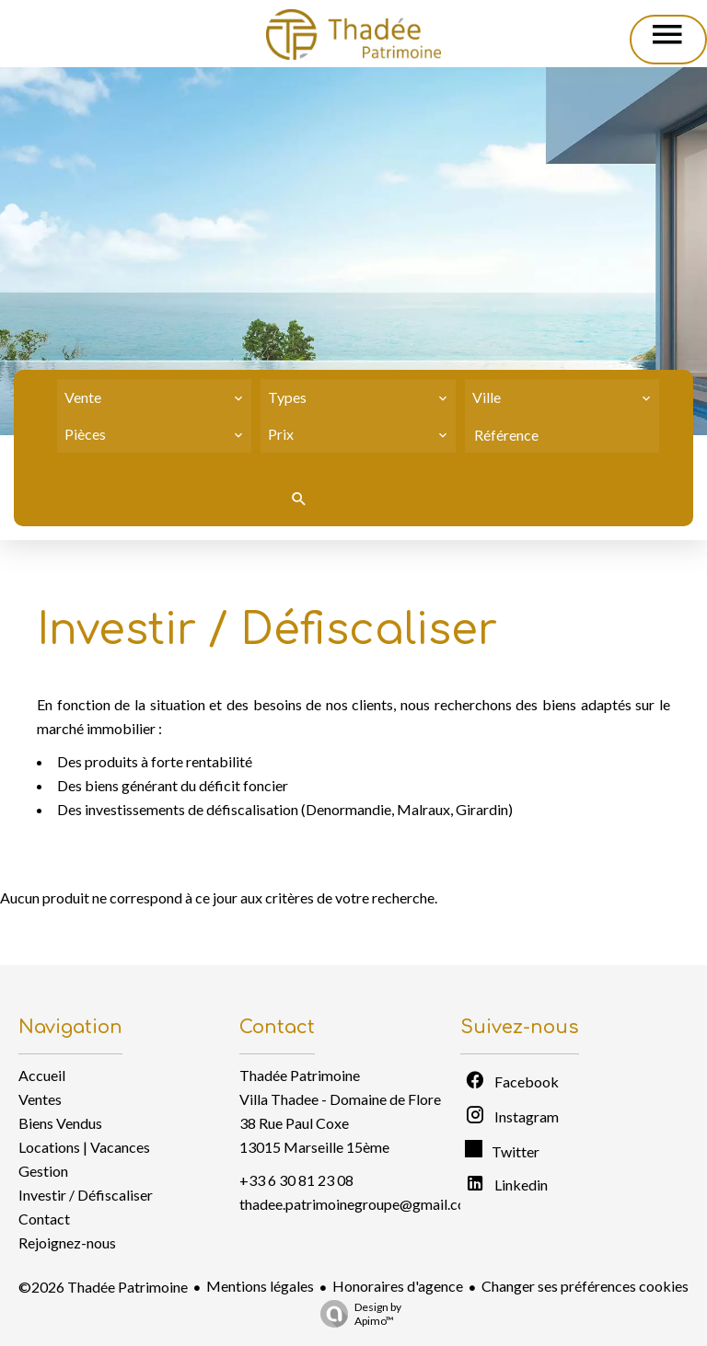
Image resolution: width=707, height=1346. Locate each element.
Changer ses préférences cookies (585, 1285)
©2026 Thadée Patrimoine (103, 1286)
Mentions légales (260, 1285)
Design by (356, 1314)
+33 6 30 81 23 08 (296, 1180)
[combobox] (154, 397)
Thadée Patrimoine (299, 1075)
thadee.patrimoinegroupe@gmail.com (358, 1204)
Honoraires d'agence (397, 1285)
